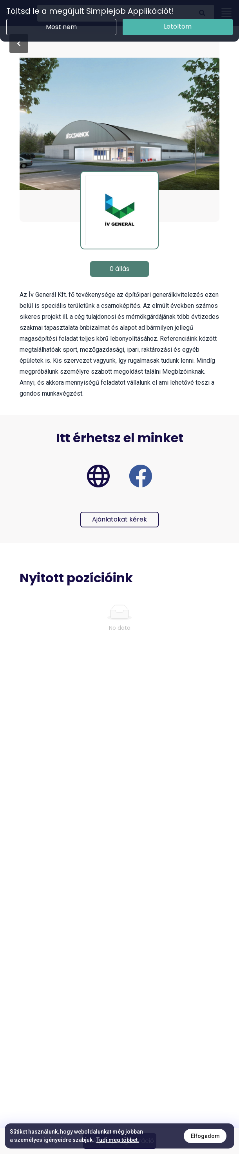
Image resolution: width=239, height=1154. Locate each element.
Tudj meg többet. (117, 1140)
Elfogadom (205, 1136)
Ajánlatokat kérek (119, 519)
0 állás (119, 268)
